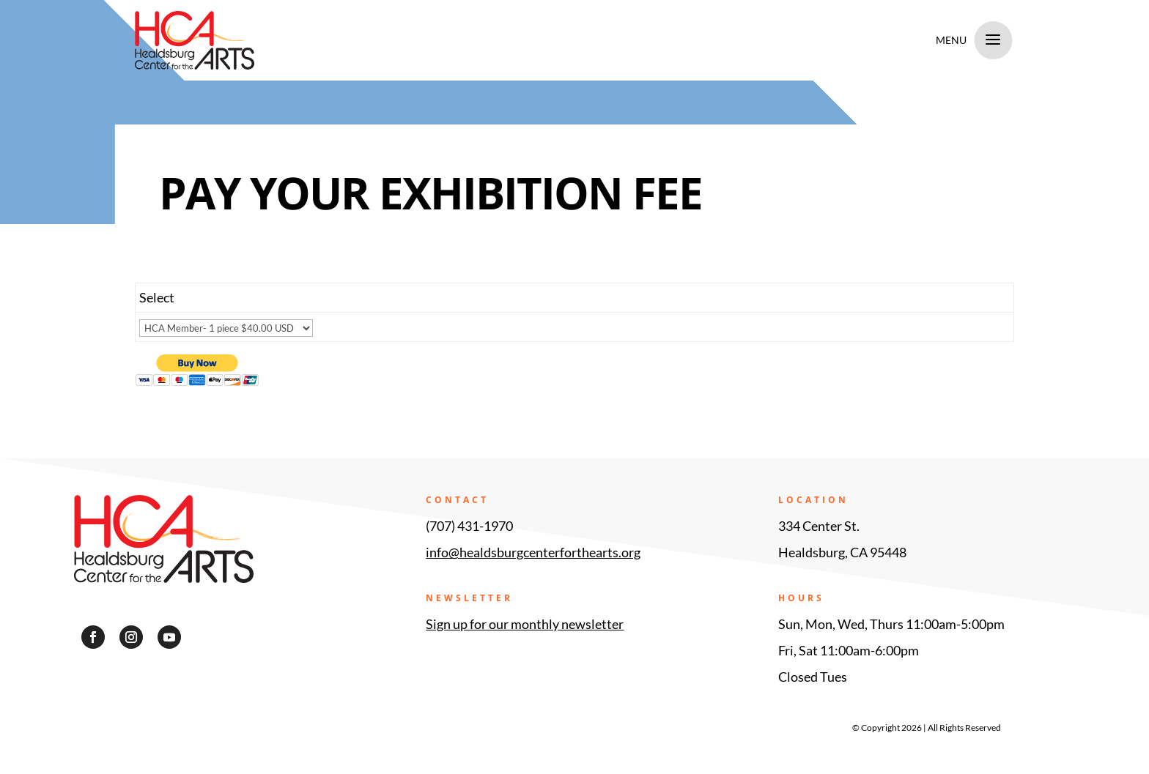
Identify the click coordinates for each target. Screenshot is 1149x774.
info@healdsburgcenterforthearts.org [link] (533, 552)
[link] (342, 40)
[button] (93, 637)
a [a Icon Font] (993, 40)
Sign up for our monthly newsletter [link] (525, 624)
